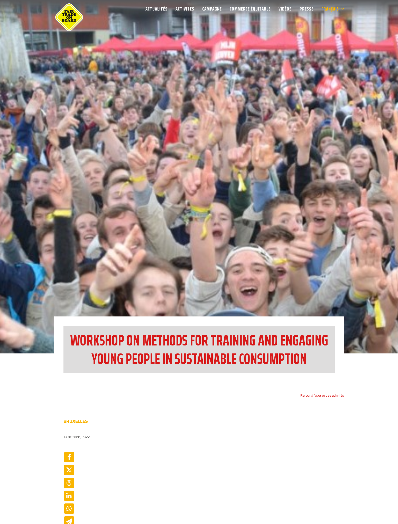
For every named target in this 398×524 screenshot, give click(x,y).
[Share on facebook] (69, 420)
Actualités (156, 9)
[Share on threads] (69, 446)
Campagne (212, 9)
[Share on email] (69, 484)
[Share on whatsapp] (69, 471)
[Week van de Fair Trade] (69, 8)
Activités (184, 9)
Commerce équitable (250, 9)
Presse (306, 9)
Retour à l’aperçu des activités (322, 358)
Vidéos (285, 9)
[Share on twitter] (69, 433)
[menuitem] (158, 8)
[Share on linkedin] (69, 458)
